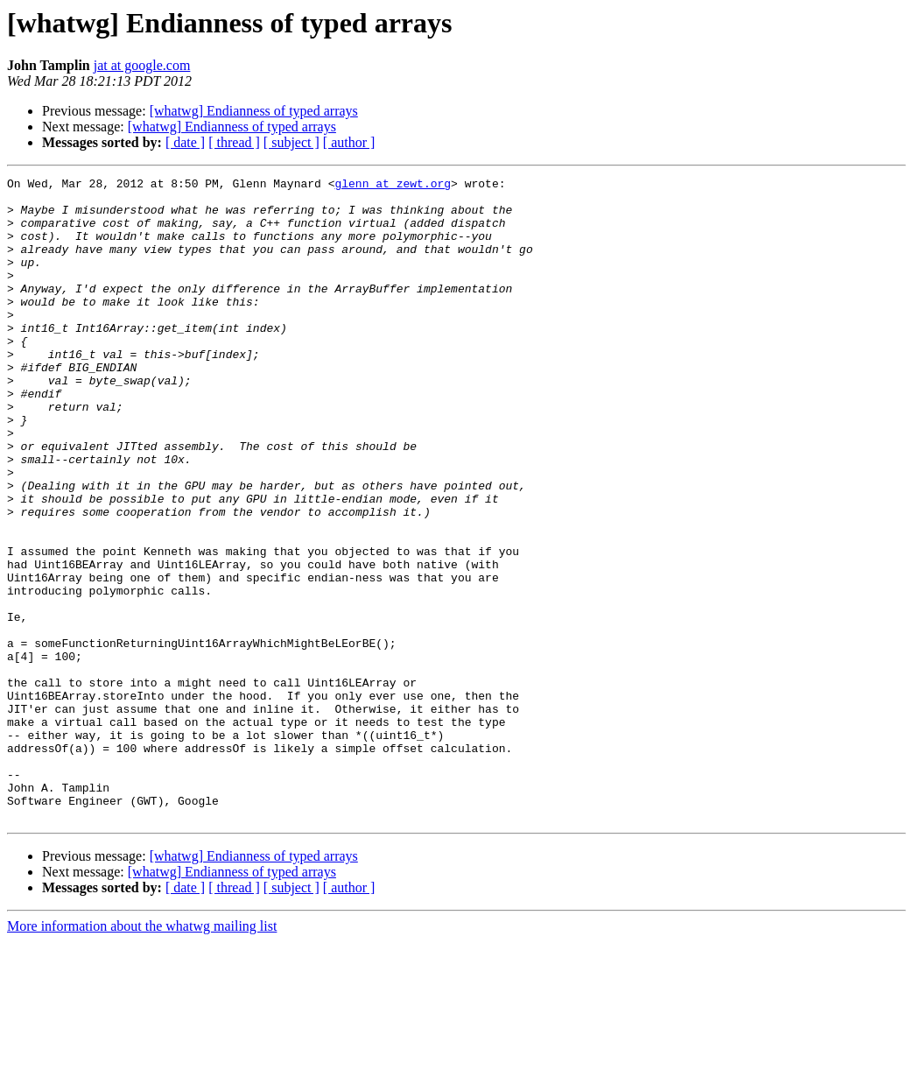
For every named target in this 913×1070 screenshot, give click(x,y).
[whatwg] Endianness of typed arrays (254, 110)
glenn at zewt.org (392, 186)
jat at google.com (142, 65)
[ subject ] (291, 142)
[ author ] (349, 142)
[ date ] (185, 142)
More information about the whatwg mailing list (142, 1054)
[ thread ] (234, 142)
